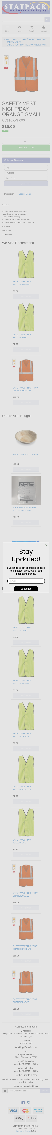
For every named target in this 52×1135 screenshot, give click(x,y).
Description (9, 194)
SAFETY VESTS (14, 42)
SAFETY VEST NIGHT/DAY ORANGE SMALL (27, 45)
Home (6, 39)
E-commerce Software (23, 1131)
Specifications (25, 194)
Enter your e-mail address (26, 1086)
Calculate (26, 184)
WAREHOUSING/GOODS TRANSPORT (29, 39)
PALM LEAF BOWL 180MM (25, 454)
